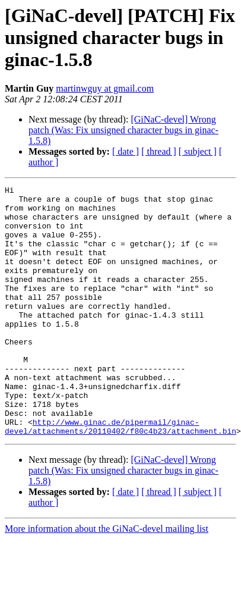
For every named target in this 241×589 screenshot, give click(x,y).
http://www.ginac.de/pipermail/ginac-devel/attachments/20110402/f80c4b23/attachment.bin (120, 475)
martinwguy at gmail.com (105, 88)
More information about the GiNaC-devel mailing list (106, 579)
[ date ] (125, 151)
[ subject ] (198, 151)
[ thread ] (158, 151)
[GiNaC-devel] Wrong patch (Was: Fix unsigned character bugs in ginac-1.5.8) (123, 130)
